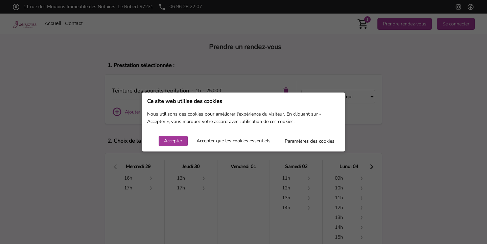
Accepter (173, 141)
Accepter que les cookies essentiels (233, 141)
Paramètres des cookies (309, 141)
